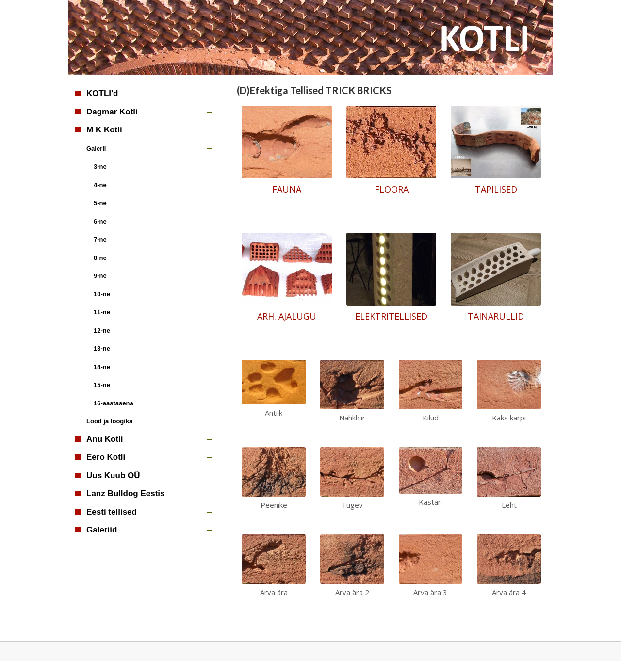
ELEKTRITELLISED (391, 316)
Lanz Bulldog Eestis (125, 493)
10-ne (102, 294)
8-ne (100, 257)
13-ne (102, 348)
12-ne (102, 330)
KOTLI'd (102, 93)
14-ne (102, 367)
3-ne (100, 166)
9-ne (100, 275)
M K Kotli (104, 129)
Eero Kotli (105, 457)
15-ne (102, 384)
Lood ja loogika (109, 421)
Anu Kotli (104, 439)
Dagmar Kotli (112, 111)
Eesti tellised (111, 511)
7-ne (100, 239)
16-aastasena (113, 403)
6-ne (100, 221)
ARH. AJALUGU (286, 316)
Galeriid (101, 529)
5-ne (100, 203)
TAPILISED (496, 189)
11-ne (102, 312)
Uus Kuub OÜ (113, 475)
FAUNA (286, 189)
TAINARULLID (496, 316)
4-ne (100, 185)
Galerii (96, 148)
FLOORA (392, 189)
